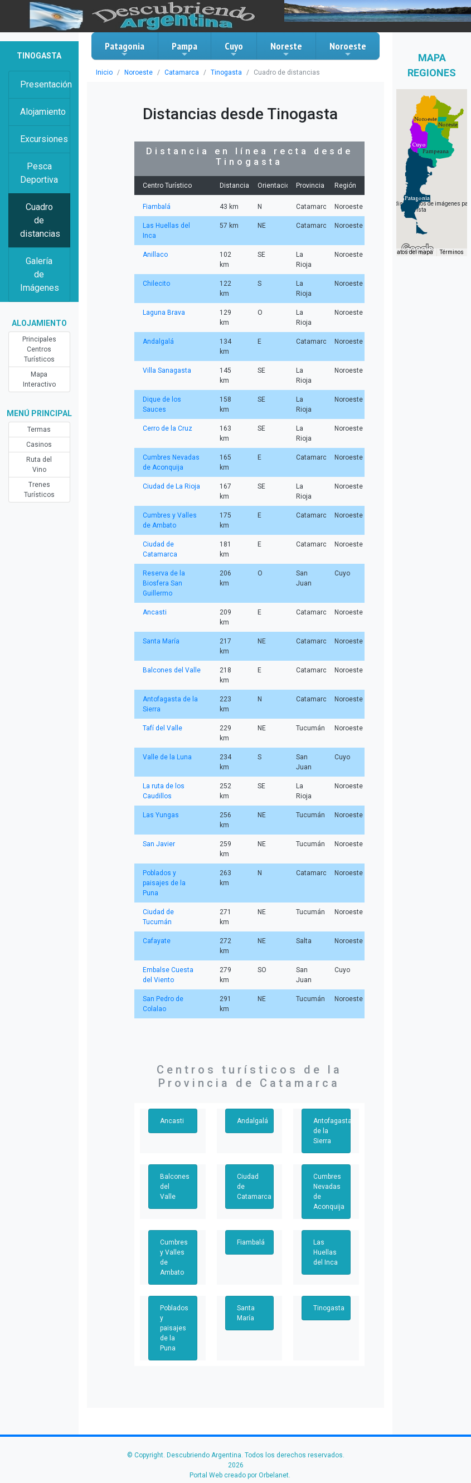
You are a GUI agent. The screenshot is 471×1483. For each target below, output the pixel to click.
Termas (39, 429)
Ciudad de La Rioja (171, 486)
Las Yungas (161, 815)
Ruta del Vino (39, 465)
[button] (417, 198)
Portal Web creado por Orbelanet (239, 1475)
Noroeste (347, 49)
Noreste (286, 49)
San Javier (159, 844)
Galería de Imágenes (39, 274)
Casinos (39, 444)
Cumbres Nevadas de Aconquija (328, 1192)
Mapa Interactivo (39, 379)
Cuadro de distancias (40, 220)
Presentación (45, 84)
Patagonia (124, 49)
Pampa (184, 49)
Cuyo (234, 49)
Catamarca (181, 72)
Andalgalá (158, 341)
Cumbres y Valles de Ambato (174, 1257)
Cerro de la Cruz (167, 428)
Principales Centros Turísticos (39, 349)
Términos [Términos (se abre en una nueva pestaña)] (452, 252)
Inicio (104, 72)
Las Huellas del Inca (325, 1252)
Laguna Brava (164, 312)
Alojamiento (43, 111)
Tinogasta (226, 72)
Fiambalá (157, 207)
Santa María (161, 641)
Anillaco (155, 254)
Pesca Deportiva (39, 173)
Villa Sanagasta (167, 370)
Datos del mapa (413, 252)
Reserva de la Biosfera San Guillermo (164, 583)
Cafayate (157, 941)
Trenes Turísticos (39, 490)
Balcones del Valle (172, 670)
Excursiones (44, 139)
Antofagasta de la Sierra (332, 1131)
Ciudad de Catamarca (254, 1187)
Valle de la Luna (167, 757)
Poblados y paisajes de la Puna (164, 883)
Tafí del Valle (162, 728)
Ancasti (155, 612)
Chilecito (156, 283)
